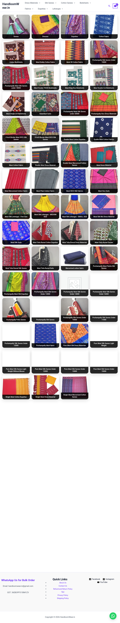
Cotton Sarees (67, 3)
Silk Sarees (50, 3)
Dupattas (30, 9)
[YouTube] (102, 582)
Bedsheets (82, 3)
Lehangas (44, 9)
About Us (63, 583)
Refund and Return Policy (62, 589)
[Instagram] (108, 579)
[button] (39, 3)
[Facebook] (94, 579)
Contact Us (63, 586)
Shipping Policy (62, 598)
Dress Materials (33, 3)
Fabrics (96, 3)
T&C (63, 592)
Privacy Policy (63, 595)
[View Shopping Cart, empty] (115, 5)
